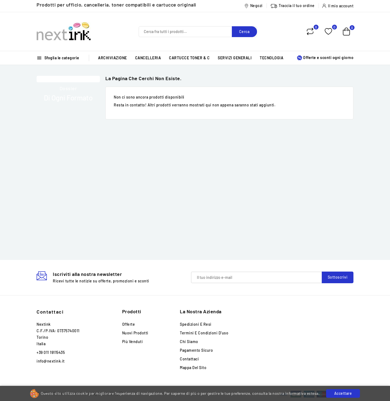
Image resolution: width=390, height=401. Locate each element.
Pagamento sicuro (196, 350)
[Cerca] (198, 31)
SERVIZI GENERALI (235, 58)
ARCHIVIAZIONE (112, 58)
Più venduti (132, 341)
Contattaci (50, 312)
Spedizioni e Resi (196, 324)
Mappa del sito (193, 367)
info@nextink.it (51, 361)
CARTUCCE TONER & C (189, 58)
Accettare (343, 393)
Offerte (128, 324)
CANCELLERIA (148, 58)
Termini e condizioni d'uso (204, 333)
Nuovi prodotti (135, 333)
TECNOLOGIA (271, 58)
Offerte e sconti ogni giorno (325, 57)
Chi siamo (189, 341)
